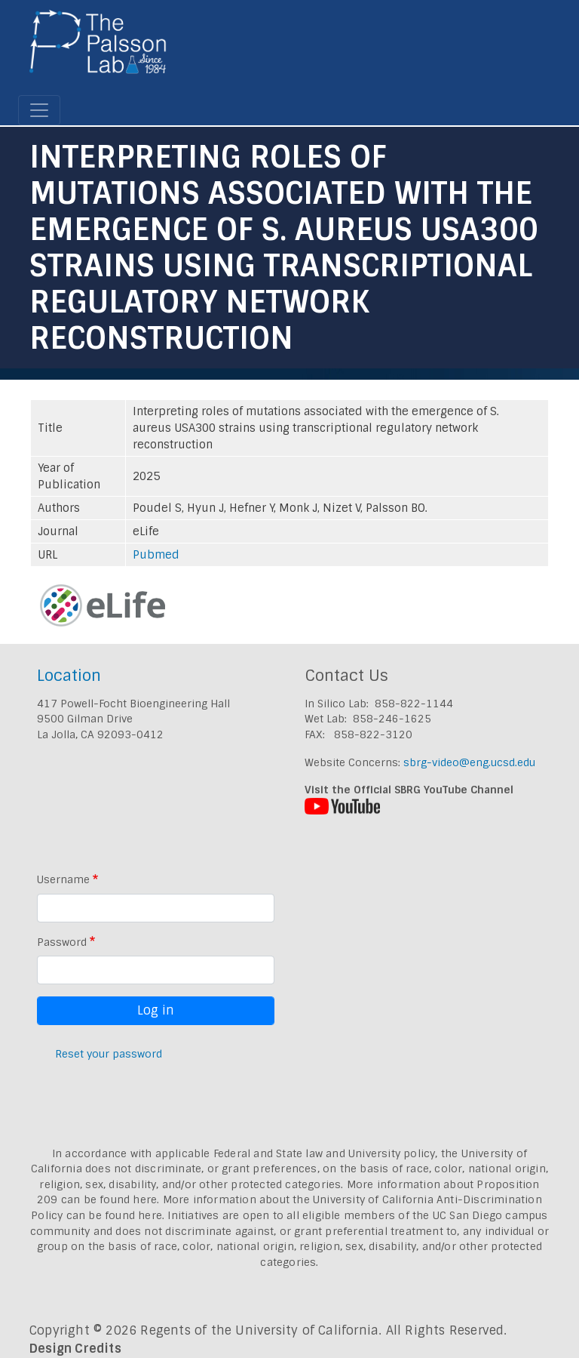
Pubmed (156, 554)
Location (69, 675)
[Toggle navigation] (39, 110)
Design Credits (75, 1348)
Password (62, 942)
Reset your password (108, 1054)
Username (63, 879)
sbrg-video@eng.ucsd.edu (469, 762)
